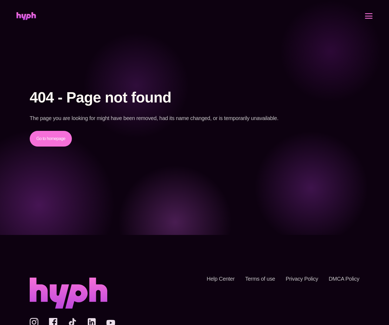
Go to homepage (52, 138)
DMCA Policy (342, 278)
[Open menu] (369, 21)
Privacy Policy (297, 278)
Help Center (211, 278)
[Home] (26, 21)
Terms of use (253, 278)
